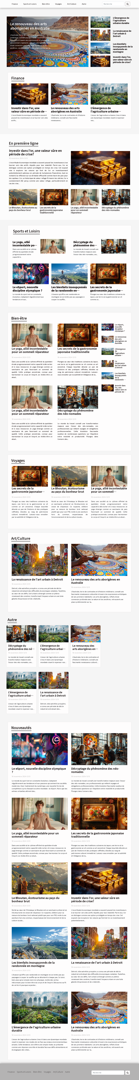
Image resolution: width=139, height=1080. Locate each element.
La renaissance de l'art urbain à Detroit (122, 33)
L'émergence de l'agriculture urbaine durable (121, 20)
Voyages (58, 4)
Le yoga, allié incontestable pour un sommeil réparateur (84, 210)
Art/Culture (71, 4)
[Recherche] (113, 4)
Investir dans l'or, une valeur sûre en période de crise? (122, 59)
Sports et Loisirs (29, 4)
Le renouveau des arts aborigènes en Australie (30, 26)
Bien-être (46, 4)
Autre (84, 4)
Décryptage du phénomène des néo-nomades (115, 209)
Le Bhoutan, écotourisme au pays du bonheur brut (23, 209)
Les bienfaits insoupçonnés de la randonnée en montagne (123, 47)
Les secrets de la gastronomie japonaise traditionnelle (51, 210)
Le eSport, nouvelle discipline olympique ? (27, 288)
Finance (15, 4)
